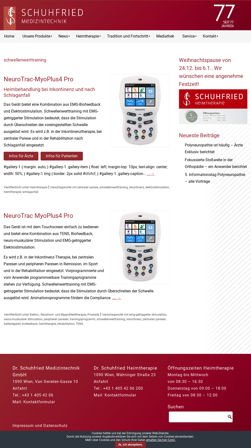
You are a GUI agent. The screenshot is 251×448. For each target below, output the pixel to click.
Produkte (93, 314)
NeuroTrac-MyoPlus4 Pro (38, 79)
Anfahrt (20, 388)
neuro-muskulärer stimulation (23, 319)
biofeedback (30, 324)
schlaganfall (30, 192)
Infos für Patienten (62, 156)
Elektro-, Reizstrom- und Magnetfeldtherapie (58, 314)
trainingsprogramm (82, 319)
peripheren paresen (56, 319)
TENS (79, 324)
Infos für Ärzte (21, 156)
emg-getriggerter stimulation (147, 314)
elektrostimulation (157, 187)
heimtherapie (12, 192)
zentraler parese (87, 187)
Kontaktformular (39, 402)
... (151, 173)
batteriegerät (12, 324)
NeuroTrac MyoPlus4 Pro (38, 215)
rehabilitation (66, 324)
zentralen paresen (154, 319)
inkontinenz (136, 187)
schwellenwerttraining (113, 187)
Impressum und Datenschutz (40, 425)
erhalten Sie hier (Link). (161, 440)
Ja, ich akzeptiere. (130, 444)
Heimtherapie (38, 187)
